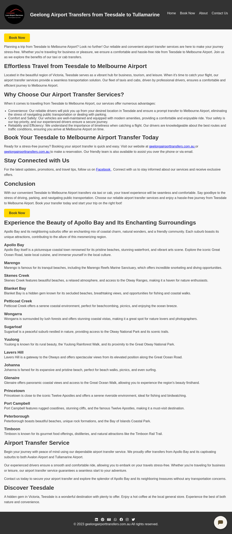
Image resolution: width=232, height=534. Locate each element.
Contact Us (220, 13)
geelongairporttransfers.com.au (172, 146)
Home (171, 13)
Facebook (103, 169)
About (203, 13)
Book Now (187, 13)
